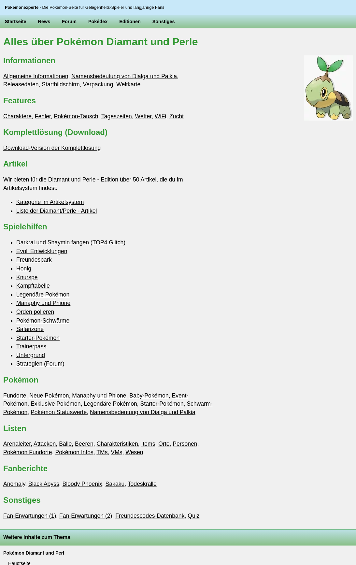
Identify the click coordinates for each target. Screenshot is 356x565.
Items (148, 444)
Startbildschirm (60, 84)
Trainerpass (31, 346)
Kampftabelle (33, 285)
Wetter (143, 116)
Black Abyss (43, 484)
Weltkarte (128, 84)
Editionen (130, 21)
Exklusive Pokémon (56, 403)
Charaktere (17, 116)
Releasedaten (21, 84)
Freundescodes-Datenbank (149, 516)
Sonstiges (163, 21)
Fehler (43, 116)
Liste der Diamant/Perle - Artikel (56, 211)
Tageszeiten (116, 116)
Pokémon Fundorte (27, 452)
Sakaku (115, 484)
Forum (69, 21)
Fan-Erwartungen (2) (85, 516)
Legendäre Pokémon (42, 294)
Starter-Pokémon (38, 338)
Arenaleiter (17, 444)
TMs (101, 452)
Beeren (84, 444)
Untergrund (30, 355)
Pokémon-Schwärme (42, 320)
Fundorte (14, 395)
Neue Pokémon (49, 395)
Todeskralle (142, 484)
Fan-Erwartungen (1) (29, 516)
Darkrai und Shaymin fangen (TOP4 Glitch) (70, 242)
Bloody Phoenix (82, 484)
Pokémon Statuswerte (59, 412)
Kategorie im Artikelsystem (50, 202)
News (44, 21)
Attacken (45, 444)
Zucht (176, 116)
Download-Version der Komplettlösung (52, 148)
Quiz (193, 516)
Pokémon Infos (74, 452)
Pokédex (97, 21)
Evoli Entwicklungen (41, 251)
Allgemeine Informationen (35, 76)
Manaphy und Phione (43, 303)
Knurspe (27, 277)
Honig (23, 268)
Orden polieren (35, 312)
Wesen (134, 452)
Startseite (15, 21)
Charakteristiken (117, 444)
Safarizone (30, 329)
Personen (185, 444)
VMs (116, 452)
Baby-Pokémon (148, 395)
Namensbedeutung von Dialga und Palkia (124, 76)
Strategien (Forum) (40, 363)
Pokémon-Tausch (76, 116)
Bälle (65, 444)
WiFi (160, 116)
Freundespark (34, 259)
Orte (163, 444)
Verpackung (98, 84)
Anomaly (14, 484)
